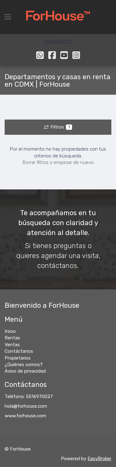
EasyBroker (99, 458)
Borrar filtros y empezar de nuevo (58, 162)
